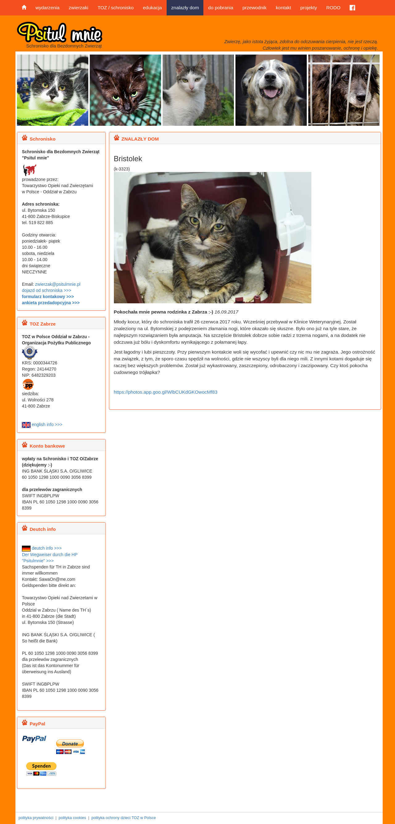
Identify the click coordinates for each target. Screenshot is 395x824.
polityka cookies (72, 818)
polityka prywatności (36, 818)
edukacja (152, 7)
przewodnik (255, 7)
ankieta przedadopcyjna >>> (51, 302)
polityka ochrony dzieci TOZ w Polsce (123, 818)
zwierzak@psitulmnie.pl (57, 284)
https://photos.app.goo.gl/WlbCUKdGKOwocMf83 (166, 392)
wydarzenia (47, 7)
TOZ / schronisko (116, 7)
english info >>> (42, 424)
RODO (333, 7)
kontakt (283, 7)
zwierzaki (78, 7)
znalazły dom (185, 7)
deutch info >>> (42, 548)
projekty (308, 7)
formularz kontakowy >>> (48, 296)
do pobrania (220, 7)
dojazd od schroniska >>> (46, 290)
